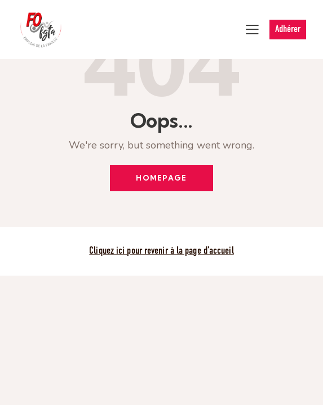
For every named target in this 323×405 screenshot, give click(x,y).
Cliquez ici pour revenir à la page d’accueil (161, 251)
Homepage (161, 177)
